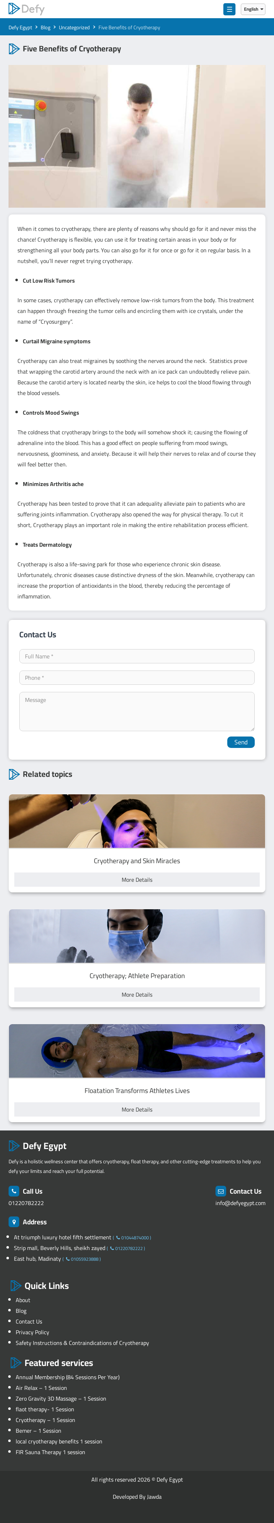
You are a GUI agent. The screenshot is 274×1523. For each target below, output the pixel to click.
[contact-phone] (137, 678)
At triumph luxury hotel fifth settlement (63, 1237)
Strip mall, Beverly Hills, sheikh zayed (60, 1248)
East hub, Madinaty (38, 1258)
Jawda (154, 1496)
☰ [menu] (230, 9)
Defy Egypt (170, 1479)
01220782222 (26, 1203)
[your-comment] (137, 711)
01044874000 (132, 1237)
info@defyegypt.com (240, 1203)
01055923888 (81, 1259)
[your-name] (137, 656)
